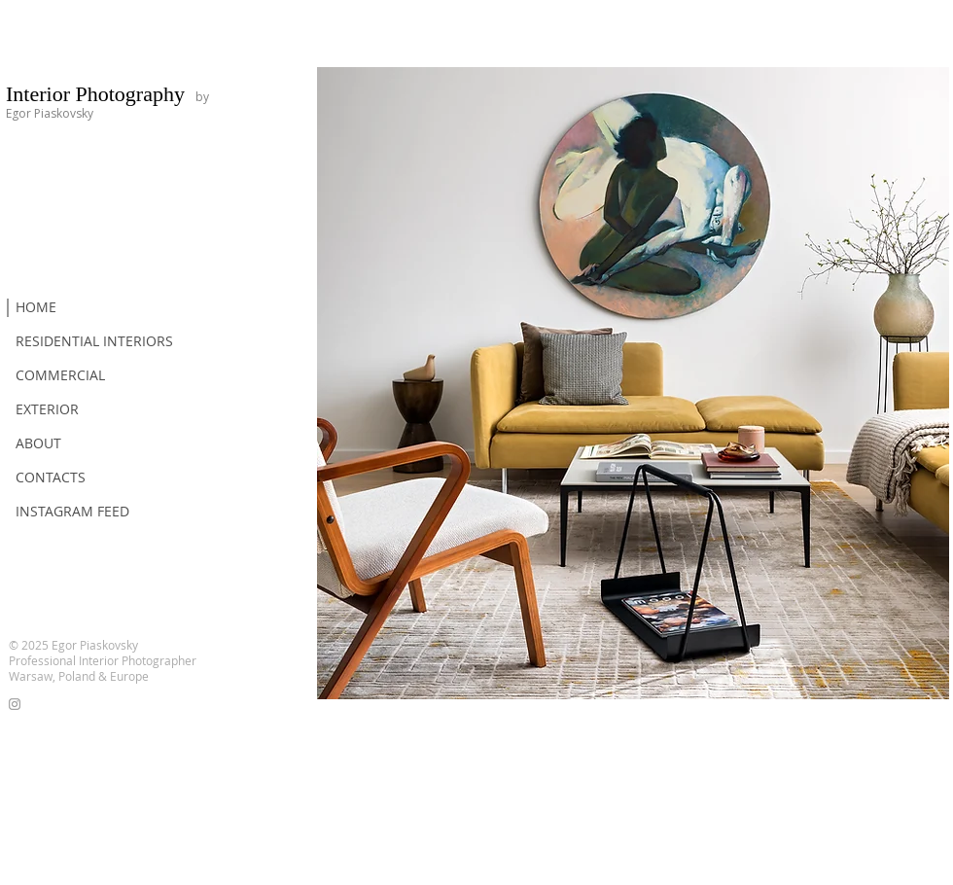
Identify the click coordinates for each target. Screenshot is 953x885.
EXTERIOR (47, 409)
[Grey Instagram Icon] (14, 704)
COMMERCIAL (60, 375)
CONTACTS (51, 477)
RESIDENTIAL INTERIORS (94, 341)
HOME (36, 307)
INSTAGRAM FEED (72, 511)
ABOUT (38, 443)
